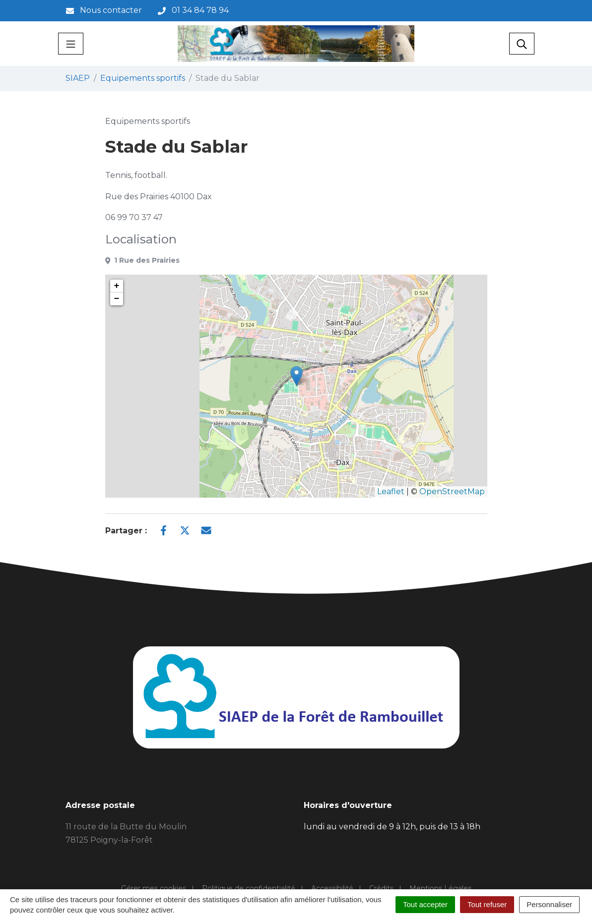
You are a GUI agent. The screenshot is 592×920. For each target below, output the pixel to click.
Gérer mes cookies (153, 888)
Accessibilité (332, 888)
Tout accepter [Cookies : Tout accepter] (425, 904)
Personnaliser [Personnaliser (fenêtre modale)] (549, 904)
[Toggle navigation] (70, 44)
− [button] (117, 299)
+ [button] (117, 286)
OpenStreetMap (452, 491)
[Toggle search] (521, 44)
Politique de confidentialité (248, 888)
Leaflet (390, 491)
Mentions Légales (440, 888)
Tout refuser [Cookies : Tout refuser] (487, 904)
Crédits (381, 888)
